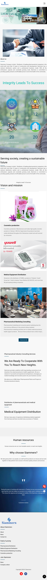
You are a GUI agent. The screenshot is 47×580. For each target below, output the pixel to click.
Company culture (5, 564)
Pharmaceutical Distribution (7, 546)
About (2, 532)
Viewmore (23, 340)
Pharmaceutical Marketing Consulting (17, 322)
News (1, 534)
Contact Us (3, 537)
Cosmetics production (11, 225)
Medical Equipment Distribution (15, 275)
